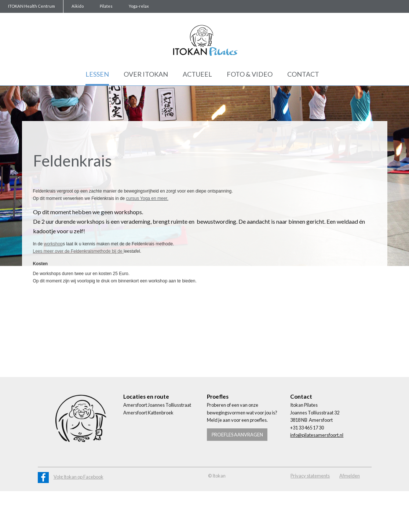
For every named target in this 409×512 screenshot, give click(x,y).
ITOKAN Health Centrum (31, 6)
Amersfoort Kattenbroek (148, 413)
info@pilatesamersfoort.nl (316, 435)
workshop (53, 243)
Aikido (78, 6)
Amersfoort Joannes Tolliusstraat (157, 405)
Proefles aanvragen (237, 435)
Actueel (197, 74)
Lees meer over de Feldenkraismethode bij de (78, 251)
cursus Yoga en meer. (147, 198)
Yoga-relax (139, 6)
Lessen (97, 74)
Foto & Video (250, 74)
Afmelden (349, 476)
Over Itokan (146, 74)
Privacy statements (310, 476)
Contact (303, 74)
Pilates (106, 6)
